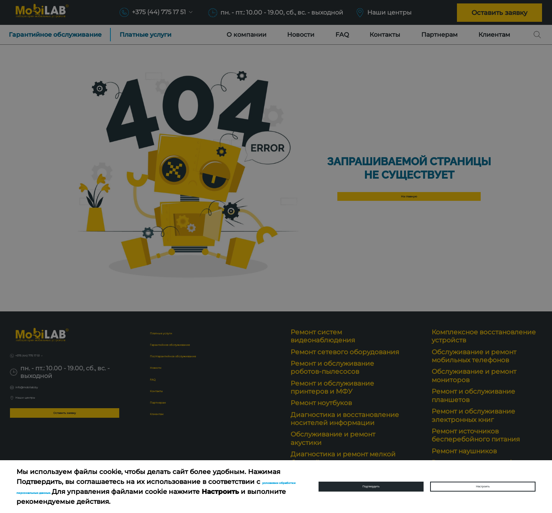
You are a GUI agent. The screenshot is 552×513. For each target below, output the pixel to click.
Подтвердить (371, 486)
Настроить (483, 486)
